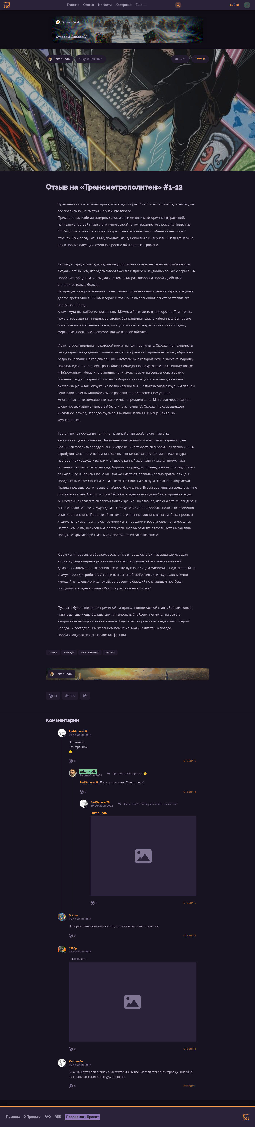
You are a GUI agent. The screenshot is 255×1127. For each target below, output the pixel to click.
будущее (69, 652)
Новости (105, 5)
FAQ (47, 1117)
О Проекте (32, 1117)
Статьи (88, 5)
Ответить (189, 761)
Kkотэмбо (76, 1061)
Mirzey (73, 915)
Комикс (110, 652)
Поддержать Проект (82, 1117)
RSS (58, 1117)
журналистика (90, 652)
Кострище (124, 5)
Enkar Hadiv (88, 771)
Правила (13, 1117)
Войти (234, 5)
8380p (73, 948)
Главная (73, 5)
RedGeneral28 (78, 731)
